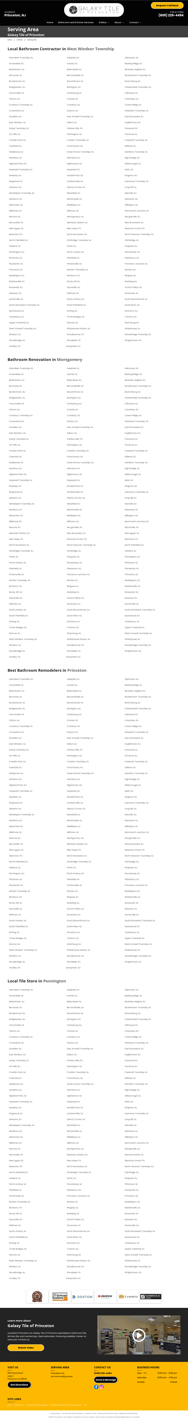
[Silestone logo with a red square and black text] (105, 1296)
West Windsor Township (90, 48)
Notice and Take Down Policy (108, 1413)
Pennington (54, 981)
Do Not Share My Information (73, 1413)
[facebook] (96, 1387)
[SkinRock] (151, 1296)
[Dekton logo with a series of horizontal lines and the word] (83, 1296)
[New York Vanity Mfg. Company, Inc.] (37, 1296)
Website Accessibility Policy (128, 1413)
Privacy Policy (55, 1413)
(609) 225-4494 (171, 15)
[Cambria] (128, 1296)
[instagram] (101, 1387)
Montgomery (69, 359)
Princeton (77, 670)
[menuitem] (50, 22)
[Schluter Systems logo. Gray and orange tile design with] (60, 1296)
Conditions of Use (90, 1413)
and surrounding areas (62, 1376)
